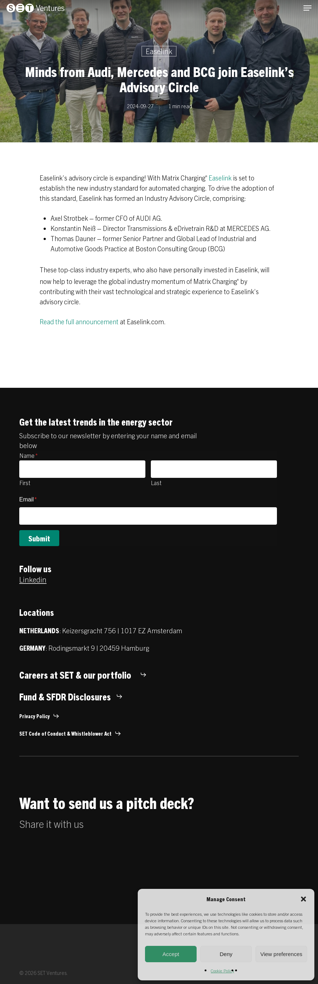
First (24, 482)
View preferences (281, 954)
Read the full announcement (79, 321)
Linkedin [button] (33, 579)
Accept (170, 954)
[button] (303, 899)
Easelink (159, 51)
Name (28, 455)
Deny (226, 954)
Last (156, 482)
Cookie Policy (222, 970)
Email (28, 499)
